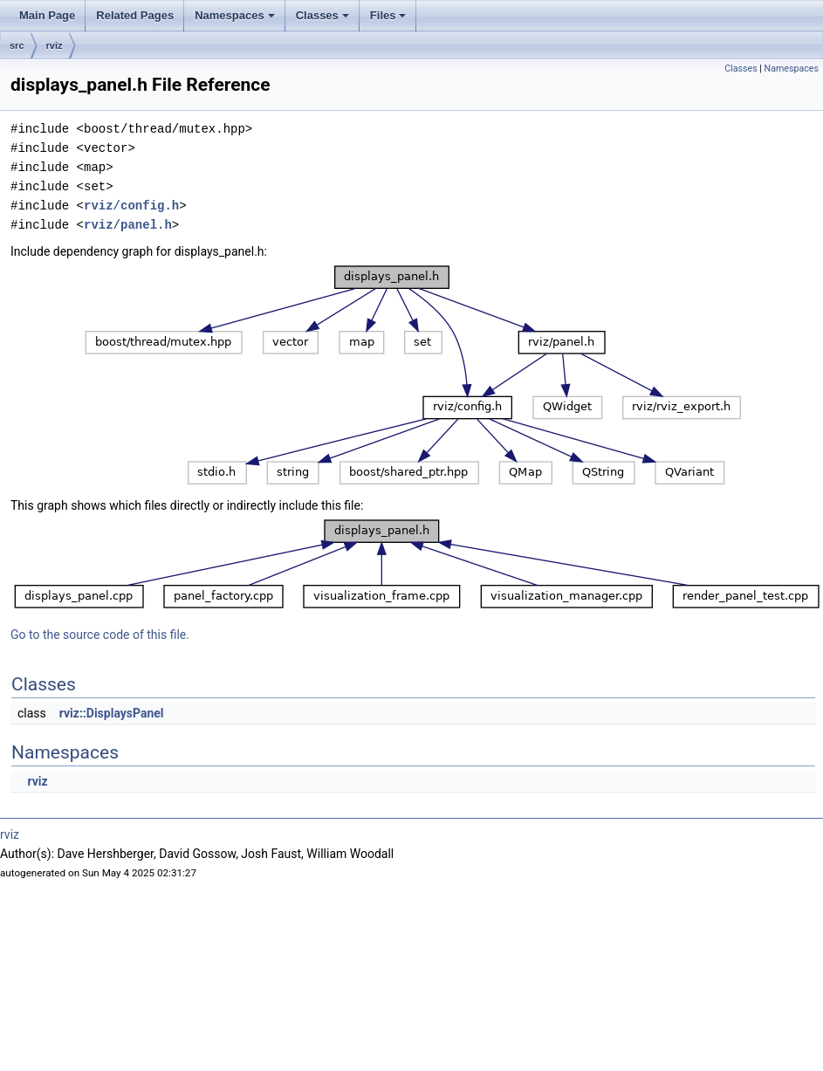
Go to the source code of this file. (99, 635)
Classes (322, 15)
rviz (54, 45)
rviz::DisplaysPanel (111, 713)
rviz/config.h (131, 205)
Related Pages (135, 15)
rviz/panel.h (128, 224)
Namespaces (235, 15)
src (17, 45)
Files (388, 15)
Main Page (47, 15)
